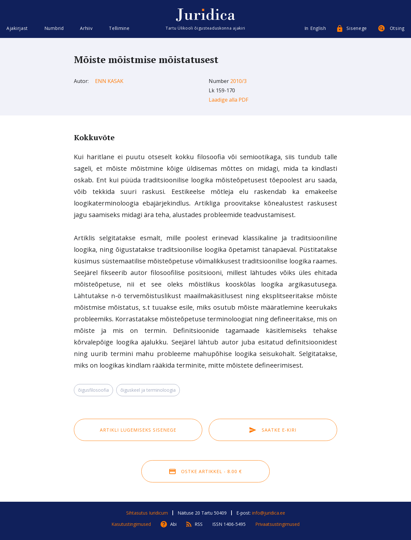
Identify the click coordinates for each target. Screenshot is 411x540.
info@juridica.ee (268, 513)
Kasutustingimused (131, 524)
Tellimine (119, 28)
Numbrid (54, 28)
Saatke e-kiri (272, 430)
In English (315, 28)
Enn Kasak (109, 81)
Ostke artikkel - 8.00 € (205, 471)
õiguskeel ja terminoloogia (148, 390)
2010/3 (238, 81)
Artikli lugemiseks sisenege (138, 430)
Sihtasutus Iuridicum (147, 513)
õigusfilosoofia (93, 390)
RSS (199, 524)
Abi (173, 524)
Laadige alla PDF (228, 99)
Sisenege (356, 28)
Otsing (397, 28)
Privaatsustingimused (277, 524)
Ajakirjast (17, 28)
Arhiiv (86, 28)
